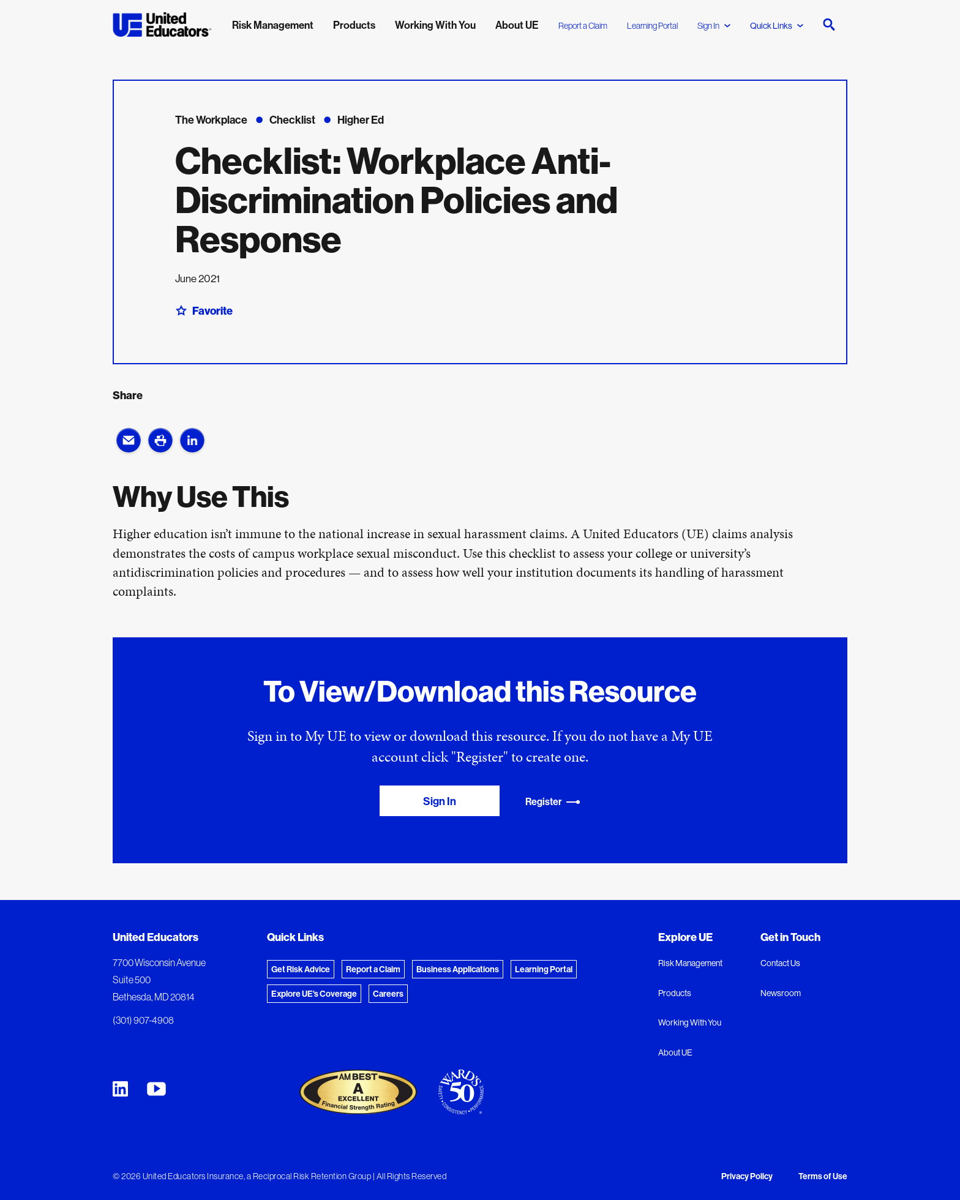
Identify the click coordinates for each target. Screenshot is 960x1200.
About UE (675, 1052)
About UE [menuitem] (517, 25)
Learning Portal (652, 25)
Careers (388, 993)
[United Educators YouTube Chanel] (156, 1089)
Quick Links (776, 25)
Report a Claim (582, 25)
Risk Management (690, 963)
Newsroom (780, 993)
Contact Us (780, 963)
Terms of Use (822, 1176)
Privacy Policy (747, 1176)
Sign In (713, 25)
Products (674, 993)
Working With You (689, 1022)
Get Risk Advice (300, 969)
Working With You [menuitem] (435, 25)
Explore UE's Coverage (314, 993)
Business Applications (457, 969)
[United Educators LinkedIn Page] (120, 1089)
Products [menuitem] (354, 25)
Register (552, 802)
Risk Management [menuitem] (272, 25)
